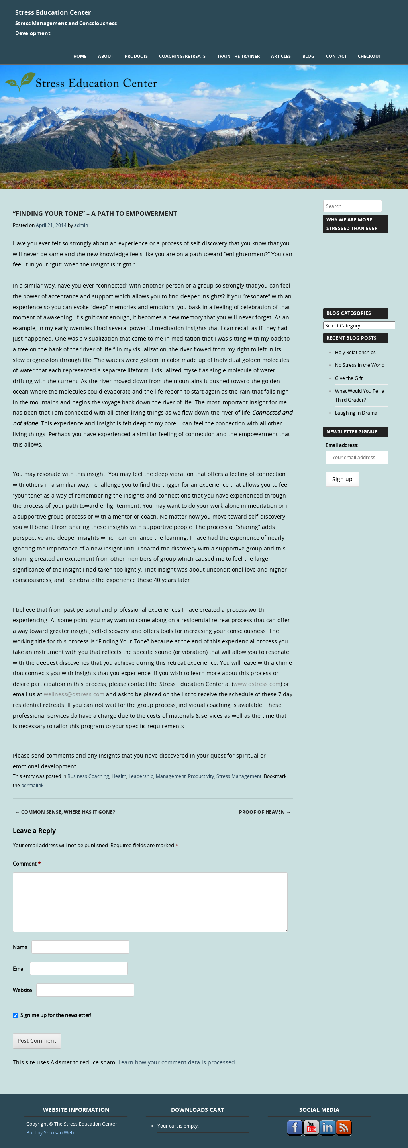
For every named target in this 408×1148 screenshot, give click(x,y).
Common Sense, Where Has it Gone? (65, 812)
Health (119, 776)
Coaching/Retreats (182, 56)
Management (171, 776)
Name (20, 947)
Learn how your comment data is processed (176, 1062)
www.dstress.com (256, 684)
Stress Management (238, 776)
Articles (281, 56)
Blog (308, 56)
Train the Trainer (238, 56)
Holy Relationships (355, 352)
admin (81, 225)
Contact (336, 56)
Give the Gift (349, 378)
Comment (27, 863)
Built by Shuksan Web (50, 1132)
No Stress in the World (359, 365)
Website (22, 990)
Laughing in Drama (356, 412)
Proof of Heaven (265, 812)
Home (79, 56)
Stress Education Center (53, 12)
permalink (32, 785)
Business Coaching (88, 776)
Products (136, 56)
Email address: (342, 445)
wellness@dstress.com (74, 694)
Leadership (141, 776)
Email (19, 968)
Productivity (201, 776)
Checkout (369, 56)
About (105, 56)
